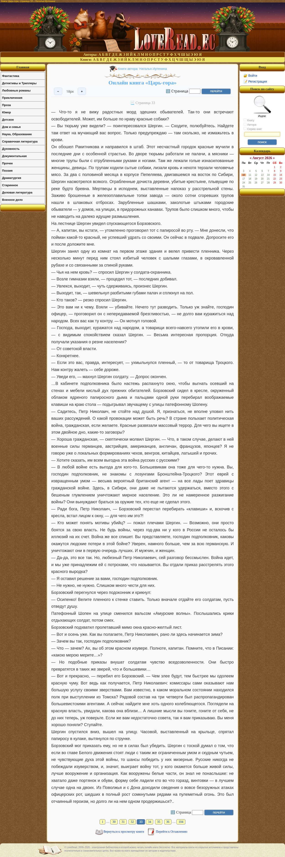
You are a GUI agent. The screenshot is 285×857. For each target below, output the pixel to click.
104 (181, 822)
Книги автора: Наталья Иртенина (142, 69)
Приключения (12, 97)
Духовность (11, 148)
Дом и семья (11, 127)
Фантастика (10, 76)
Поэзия (7, 170)
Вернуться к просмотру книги (124, 831)
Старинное (10, 185)
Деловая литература (17, 192)
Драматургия (11, 178)
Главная (22, 67)
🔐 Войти (250, 75)
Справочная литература (20, 141)
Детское (8, 119)
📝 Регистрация (255, 81)
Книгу (249, 120)
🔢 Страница (177, 90)
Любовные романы (16, 90)
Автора (250, 124)
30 (114, 822)
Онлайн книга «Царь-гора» (142, 83)
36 (167, 822)
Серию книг (253, 129)
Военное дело (12, 199)
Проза (6, 105)
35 (158, 822)
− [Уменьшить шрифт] (58, 91)
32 (132, 822)
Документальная (14, 156)
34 (149, 822)
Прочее (7, 163)
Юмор (6, 112)
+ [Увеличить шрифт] (82, 91)
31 (123, 822)
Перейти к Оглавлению (171, 831)
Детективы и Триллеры (19, 83)
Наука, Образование (17, 134)
